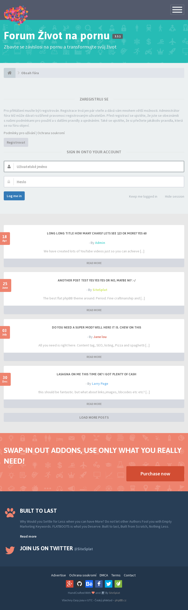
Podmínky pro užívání (19, 133)
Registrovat (16, 142)
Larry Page (100, 383)
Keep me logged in (140, 196)
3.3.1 (118, 36)
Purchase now (155, 473)
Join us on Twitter (56, 548)
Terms (116, 575)
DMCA (104, 575)
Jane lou (100, 336)
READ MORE (94, 263)
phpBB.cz (120, 600)
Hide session (172, 196)
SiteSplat (100, 289)
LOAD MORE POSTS (94, 417)
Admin (100, 242)
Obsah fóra (30, 73)
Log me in (14, 196)
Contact (130, 575)
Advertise (58, 575)
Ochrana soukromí (51, 133)
